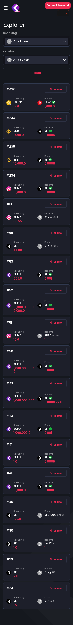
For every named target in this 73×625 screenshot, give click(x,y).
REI (63, 13)
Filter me (56, 89)
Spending (10, 33)
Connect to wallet (57, 5)
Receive (8, 51)
